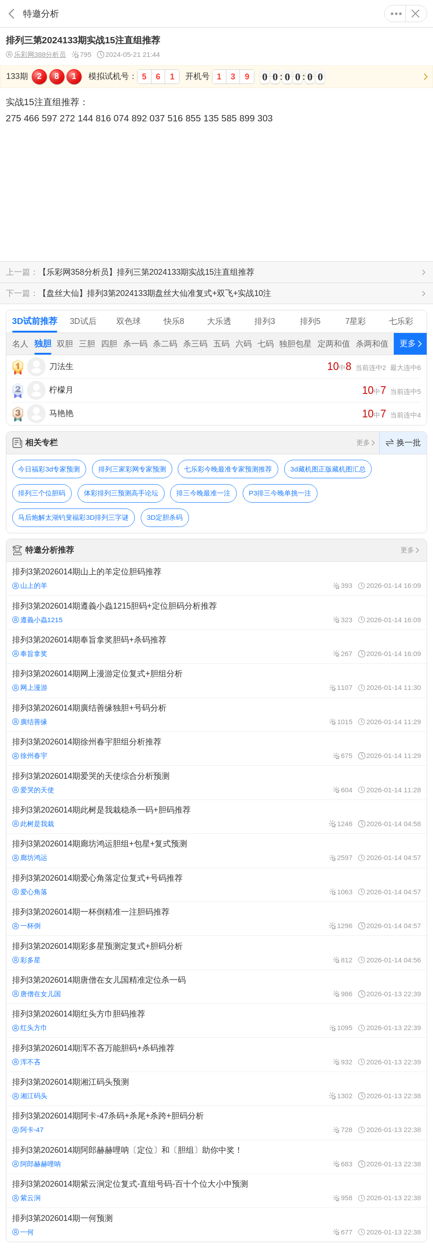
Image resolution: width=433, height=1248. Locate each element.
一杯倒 (26, 925)
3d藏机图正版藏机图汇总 (328, 469)
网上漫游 (29, 687)
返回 (11, 13)
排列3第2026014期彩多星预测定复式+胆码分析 (216, 952)
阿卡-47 (28, 1129)
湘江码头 (29, 1096)
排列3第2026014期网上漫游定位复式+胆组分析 (216, 680)
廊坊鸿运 (29, 857)
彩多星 (26, 960)
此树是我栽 (33, 823)
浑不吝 (26, 1062)
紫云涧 (26, 1198)
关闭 (415, 13)
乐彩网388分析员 (36, 55)
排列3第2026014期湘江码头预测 (216, 1088)
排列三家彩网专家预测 (132, 469)
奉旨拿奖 (29, 653)
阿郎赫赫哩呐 (36, 1164)
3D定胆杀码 (165, 517)
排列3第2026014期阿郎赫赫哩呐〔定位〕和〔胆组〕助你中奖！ (216, 1157)
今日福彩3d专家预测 (49, 469)
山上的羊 (29, 585)
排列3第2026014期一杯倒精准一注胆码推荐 (216, 918)
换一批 (403, 443)
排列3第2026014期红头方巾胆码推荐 (216, 1020)
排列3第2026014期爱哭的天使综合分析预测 (216, 782)
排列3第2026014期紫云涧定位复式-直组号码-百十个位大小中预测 (216, 1190)
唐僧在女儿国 (36, 994)
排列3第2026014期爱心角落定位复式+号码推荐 (216, 884)
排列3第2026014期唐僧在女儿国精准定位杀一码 (216, 986)
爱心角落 (29, 892)
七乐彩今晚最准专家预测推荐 (228, 469)
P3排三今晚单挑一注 (280, 493)
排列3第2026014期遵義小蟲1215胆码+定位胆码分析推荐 (216, 612)
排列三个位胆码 (41, 493)
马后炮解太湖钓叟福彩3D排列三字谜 (73, 517)
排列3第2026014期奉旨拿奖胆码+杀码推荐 (216, 646)
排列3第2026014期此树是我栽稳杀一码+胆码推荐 (216, 816)
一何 (23, 1232)
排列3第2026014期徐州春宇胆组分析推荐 (216, 748)
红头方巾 (29, 1027)
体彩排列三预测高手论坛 (121, 493)
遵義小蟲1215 (37, 620)
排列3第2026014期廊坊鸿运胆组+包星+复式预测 (216, 850)
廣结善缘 (29, 722)
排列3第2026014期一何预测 (216, 1224)
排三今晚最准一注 (203, 493)
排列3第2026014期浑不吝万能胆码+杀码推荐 (216, 1054)
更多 (396, 13)
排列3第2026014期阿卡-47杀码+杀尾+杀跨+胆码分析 (216, 1122)
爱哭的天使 (33, 790)
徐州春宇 (29, 755)
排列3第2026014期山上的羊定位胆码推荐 (216, 578)
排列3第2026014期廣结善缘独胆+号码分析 (216, 714)
